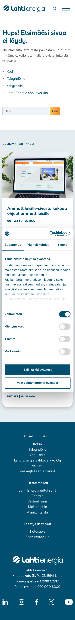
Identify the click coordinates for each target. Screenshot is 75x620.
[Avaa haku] (54, 8)
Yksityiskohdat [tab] (38, 245)
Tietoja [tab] (62, 245)
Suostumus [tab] (13, 245)
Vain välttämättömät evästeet (37, 383)
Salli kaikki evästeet (37, 369)
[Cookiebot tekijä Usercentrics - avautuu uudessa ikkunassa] (53, 233)
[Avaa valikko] (66, 9)
